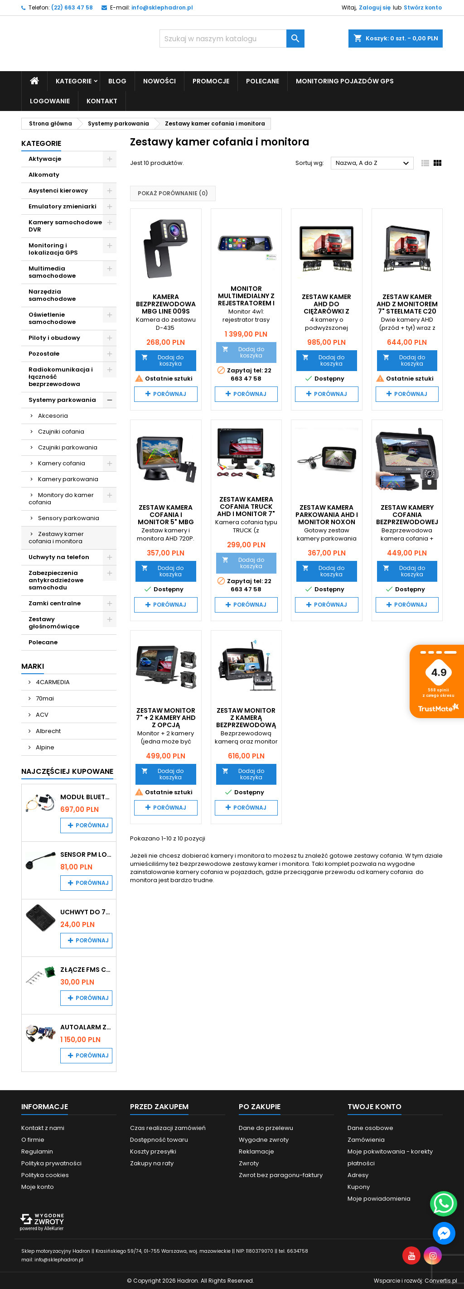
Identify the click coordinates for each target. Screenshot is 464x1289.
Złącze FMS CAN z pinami (86, 969)
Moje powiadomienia (379, 1198)
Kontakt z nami (42, 1127)
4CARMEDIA (52, 681)
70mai (44, 698)
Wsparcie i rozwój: (415, 1280)
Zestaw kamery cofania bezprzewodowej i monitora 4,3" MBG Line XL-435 (407, 522)
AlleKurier (53, 1228)
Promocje (211, 80)
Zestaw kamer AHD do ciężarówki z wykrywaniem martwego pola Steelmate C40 (326, 314)
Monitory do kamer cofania (61, 498)
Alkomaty (44, 174)
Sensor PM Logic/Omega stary (86, 854)
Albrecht (47, 730)
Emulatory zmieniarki (63, 206)
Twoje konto (374, 1106)
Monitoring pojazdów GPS (345, 80)
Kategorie (74, 80)
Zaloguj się (375, 7)
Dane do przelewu (266, 1127)
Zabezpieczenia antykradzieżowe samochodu (56, 579)
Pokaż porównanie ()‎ (173, 193)
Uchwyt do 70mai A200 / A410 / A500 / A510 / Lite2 (86, 911)
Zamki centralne (55, 603)
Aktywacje (45, 158)
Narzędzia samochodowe (52, 295)
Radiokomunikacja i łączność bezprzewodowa (61, 376)
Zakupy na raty (152, 1163)
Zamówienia (366, 1139)
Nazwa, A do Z (373, 163)
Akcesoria (53, 415)
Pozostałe (44, 353)
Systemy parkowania (62, 399)
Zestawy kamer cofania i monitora (56, 537)
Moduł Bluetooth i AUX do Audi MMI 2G (86, 796)
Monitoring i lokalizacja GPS (53, 248)
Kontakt (102, 100)
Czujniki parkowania (67, 447)
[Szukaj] (232, 38)
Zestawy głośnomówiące (54, 622)
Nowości (159, 80)
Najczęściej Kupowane (67, 771)
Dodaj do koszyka (162, 360)
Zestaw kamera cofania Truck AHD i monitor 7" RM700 (246, 510)
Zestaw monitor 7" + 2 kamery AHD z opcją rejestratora (166, 720)
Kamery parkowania (68, 478)
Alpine (44, 747)
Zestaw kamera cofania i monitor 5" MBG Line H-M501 (166, 518)
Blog (117, 80)
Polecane (262, 80)
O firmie (32, 1139)
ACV (41, 714)
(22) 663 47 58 (72, 7)
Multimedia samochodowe (52, 272)
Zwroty (249, 1163)
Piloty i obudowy (54, 337)
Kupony (359, 1186)
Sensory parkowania (68, 517)
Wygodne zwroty (264, 1139)
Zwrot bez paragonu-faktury (281, 1174)
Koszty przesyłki (153, 1151)
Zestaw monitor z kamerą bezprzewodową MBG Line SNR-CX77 (246, 724)
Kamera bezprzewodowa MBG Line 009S (166, 303)
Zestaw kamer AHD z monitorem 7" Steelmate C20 (407, 303)
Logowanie (50, 100)
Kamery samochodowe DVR (65, 225)
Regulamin (37, 1151)
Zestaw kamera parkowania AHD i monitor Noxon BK (326, 518)
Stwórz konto (423, 7)
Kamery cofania (61, 463)
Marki (32, 666)
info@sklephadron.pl (162, 7)
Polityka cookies (45, 1174)
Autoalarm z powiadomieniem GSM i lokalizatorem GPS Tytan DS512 (86, 1026)
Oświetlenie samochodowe (52, 318)
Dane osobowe (370, 1127)
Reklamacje (256, 1151)
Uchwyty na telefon (59, 556)
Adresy (358, 1174)
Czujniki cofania (61, 431)
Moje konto (37, 1186)
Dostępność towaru (159, 1139)
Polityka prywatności (51, 1163)
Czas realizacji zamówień (168, 1127)
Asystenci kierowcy (58, 190)
